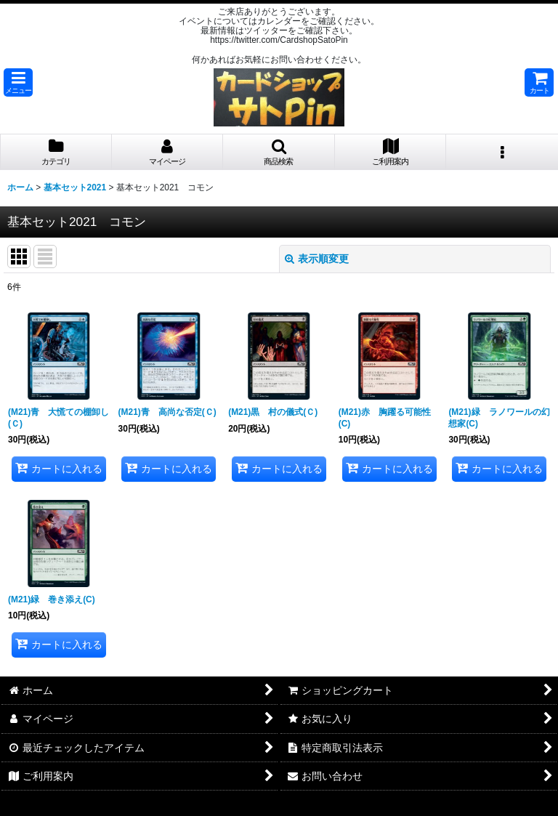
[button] (18, 82)
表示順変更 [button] (317, 258)
